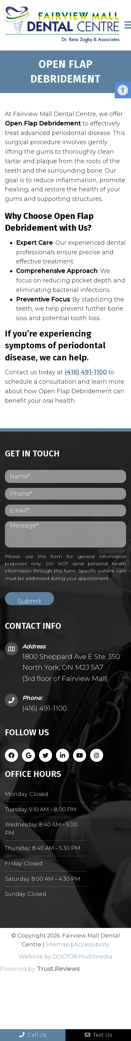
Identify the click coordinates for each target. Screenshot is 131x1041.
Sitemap (58, 944)
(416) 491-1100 (86, 372)
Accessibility (91, 944)
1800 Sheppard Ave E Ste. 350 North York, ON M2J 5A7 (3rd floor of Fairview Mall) (71, 667)
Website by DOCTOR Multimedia (65, 956)
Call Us (32, 1035)
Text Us (98, 1035)
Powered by (40, 969)
